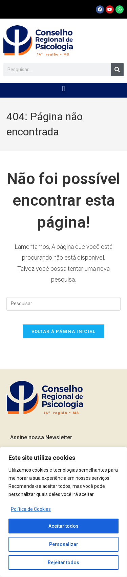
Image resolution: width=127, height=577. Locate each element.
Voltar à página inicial (63, 331)
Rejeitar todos (63, 562)
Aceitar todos (63, 526)
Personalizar (63, 544)
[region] (63, 512)
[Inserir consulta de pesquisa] (63, 304)
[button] (63, 88)
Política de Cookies (31, 509)
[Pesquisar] (117, 69)
